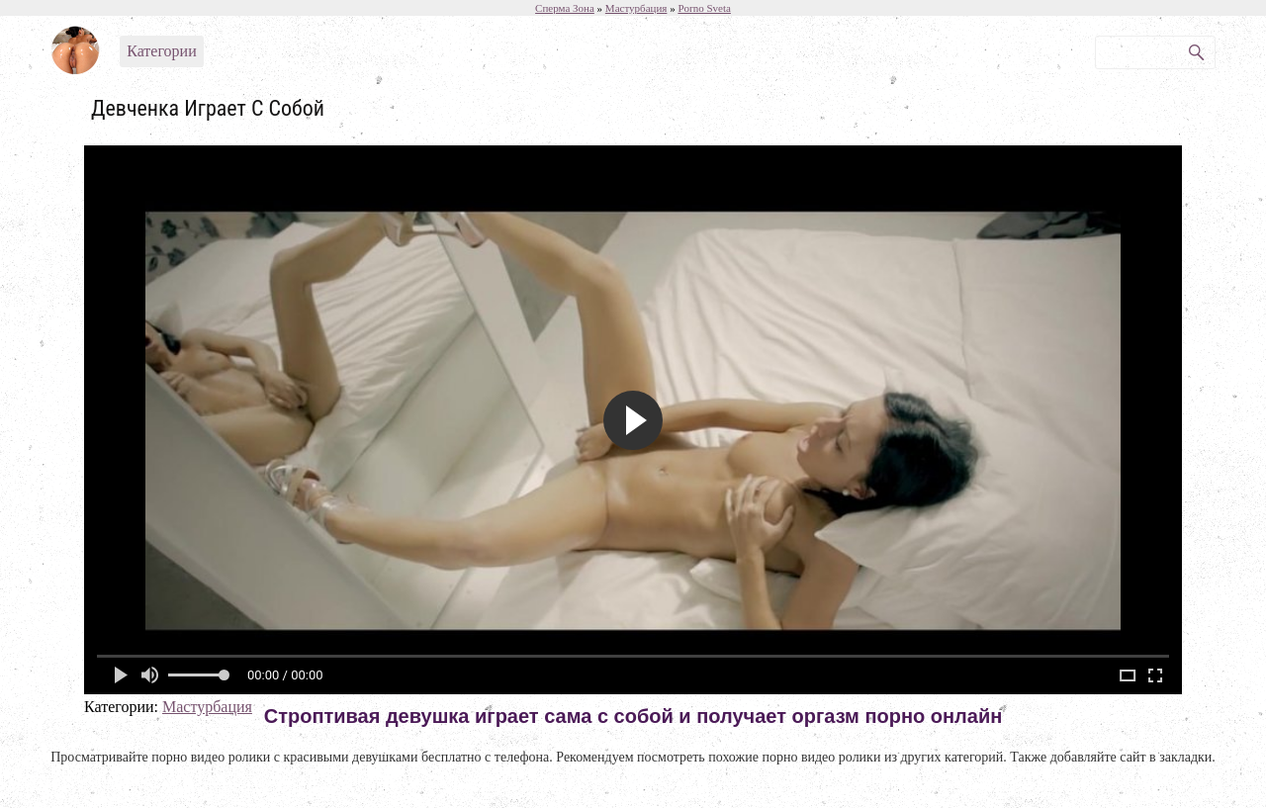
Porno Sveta (704, 8)
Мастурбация (207, 706)
